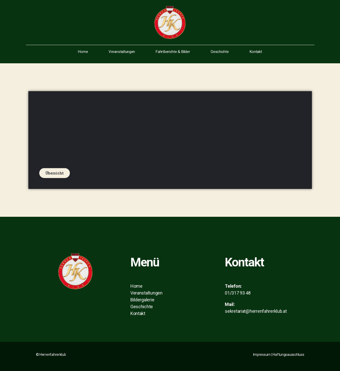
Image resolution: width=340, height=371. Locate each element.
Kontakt (256, 51)
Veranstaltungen (122, 51)
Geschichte (220, 51)
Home (83, 51)
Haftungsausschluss (288, 355)
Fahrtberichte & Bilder (173, 51)
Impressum (262, 355)
